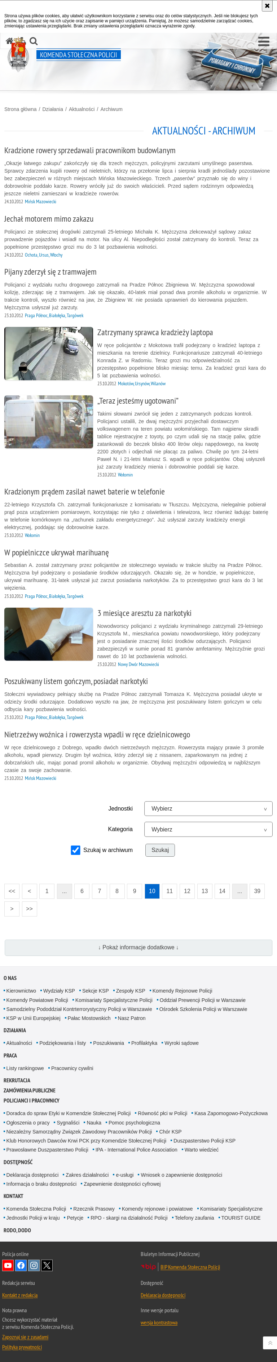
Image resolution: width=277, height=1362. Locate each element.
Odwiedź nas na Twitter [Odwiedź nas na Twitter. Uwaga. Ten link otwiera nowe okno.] (47, 1265)
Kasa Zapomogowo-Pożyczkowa (231, 1113)
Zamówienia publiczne (30, 1090)
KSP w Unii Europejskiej (33, 1018)
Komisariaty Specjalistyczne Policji (114, 1000)
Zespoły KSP (130, 991)
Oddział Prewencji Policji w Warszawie (203, 1000)
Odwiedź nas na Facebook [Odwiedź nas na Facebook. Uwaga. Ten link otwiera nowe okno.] (21, 1265)
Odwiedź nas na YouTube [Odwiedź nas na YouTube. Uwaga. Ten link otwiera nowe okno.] (8, 1265)
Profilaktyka (144, 1043)
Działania (52, 109)
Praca (10, 1055)
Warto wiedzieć (202, 1150)
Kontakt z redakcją (20, 1295)
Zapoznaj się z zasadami (25, 1336)
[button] (263, 41)
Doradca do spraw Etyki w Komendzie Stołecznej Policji (68, 1113)
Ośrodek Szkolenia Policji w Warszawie (203, 1009)
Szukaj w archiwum (108, 850)
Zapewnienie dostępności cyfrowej (122, 1184)
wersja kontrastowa (159, 1322)
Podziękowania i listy (62, 1043)
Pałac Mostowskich (89, 1018)
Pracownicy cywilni (72, 1068)
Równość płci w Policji (162, 1113)
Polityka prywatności (22, 1346)
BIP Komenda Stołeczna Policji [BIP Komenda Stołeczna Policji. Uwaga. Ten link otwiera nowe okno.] (190, 1266)
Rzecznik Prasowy (93, 1209)
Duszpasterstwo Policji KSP (204, 1141)
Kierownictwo (21, 991)
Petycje (75, 1218)
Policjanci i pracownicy (32, 1100)
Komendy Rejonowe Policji (182, 991)
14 (222, 891)
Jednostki (120, 809)
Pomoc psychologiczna (134, 1123)
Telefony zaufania (194, 1218)
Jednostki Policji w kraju (33, 1218)
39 (257, 891)
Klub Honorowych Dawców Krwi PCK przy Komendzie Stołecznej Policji (86, 1141)
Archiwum (111, 109)
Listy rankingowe (25, 1068)
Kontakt (13, 1196)
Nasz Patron (132, 1018)
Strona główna (20, 109)
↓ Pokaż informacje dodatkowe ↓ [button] (138, 947)
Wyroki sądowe (181, 1043)
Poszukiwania (108, 1043)
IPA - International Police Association (136, 1150)
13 (205, 891)
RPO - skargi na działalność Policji (129, 1218)
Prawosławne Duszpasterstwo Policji (47, 1150)
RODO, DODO (17, 1230)
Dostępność (18, 1162)
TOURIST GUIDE (241, 1218)
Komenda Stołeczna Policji (36, 1209)
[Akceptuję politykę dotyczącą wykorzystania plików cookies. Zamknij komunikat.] (267, 6)
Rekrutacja (17, 1080)
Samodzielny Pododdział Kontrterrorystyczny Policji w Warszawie (79, 1009)
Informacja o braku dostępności (41, 1184)
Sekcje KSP (95, 991)
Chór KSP (170, 1132)
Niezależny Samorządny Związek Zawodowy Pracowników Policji (79, 1132)
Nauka (94, 1123)
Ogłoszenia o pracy (28, 1123)
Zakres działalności (87, 1175)
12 (187, 891)
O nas (10, 978)
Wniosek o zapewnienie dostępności (181, 1175)
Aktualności (82, 109)
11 (169, 891)
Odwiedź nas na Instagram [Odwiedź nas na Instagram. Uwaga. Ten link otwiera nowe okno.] (34, 1265)
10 (152, 891)
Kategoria (120, 829)
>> (27, 906)
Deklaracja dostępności (32, 1175)
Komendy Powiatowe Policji (37, 1000)
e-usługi (124, 1175)
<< (9, 889)
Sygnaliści (68, 1123)
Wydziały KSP (59, 991)
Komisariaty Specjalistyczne (231, 1209)
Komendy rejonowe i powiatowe (157, 1209)
